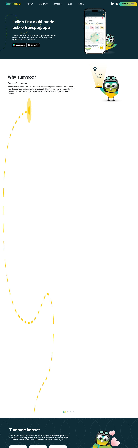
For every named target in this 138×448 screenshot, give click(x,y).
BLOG (70, 4)
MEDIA (81, 4)
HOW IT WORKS (128, 4)
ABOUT (30, 4)
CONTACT (43, 4)
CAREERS (57, 4)
